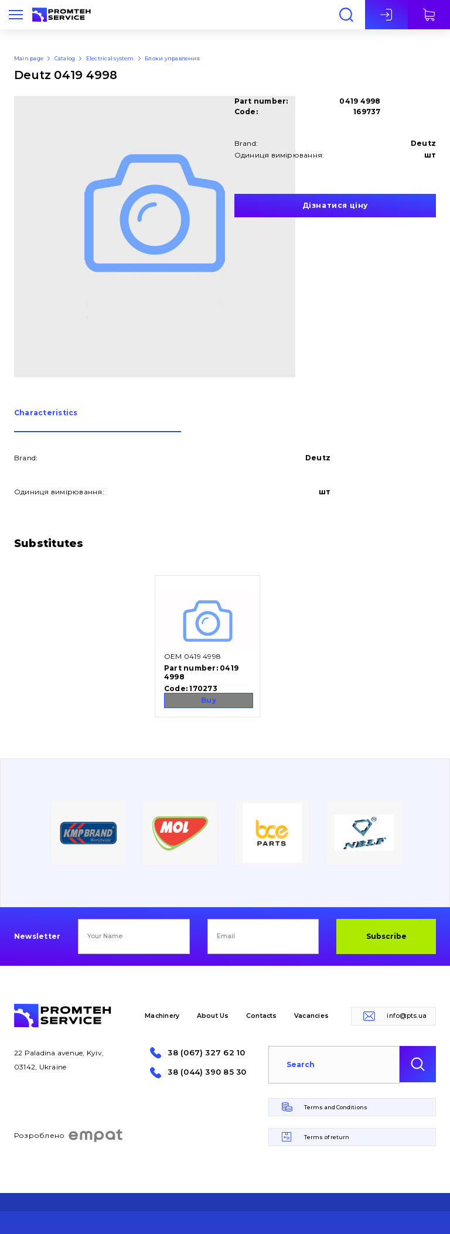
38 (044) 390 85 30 (207, 1072)
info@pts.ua (407, 1016)
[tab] (97, 420)
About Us (213, 1016)
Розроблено (69, 1135)
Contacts (261, 1016)
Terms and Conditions (335, 1107)
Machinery (162, 1016)
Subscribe (386, 936)
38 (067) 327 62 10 (206, 1053)
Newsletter (37, 936)
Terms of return (326, 1137)
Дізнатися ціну (335, 205)
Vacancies (311, 1016)
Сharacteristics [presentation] (46, 413)
